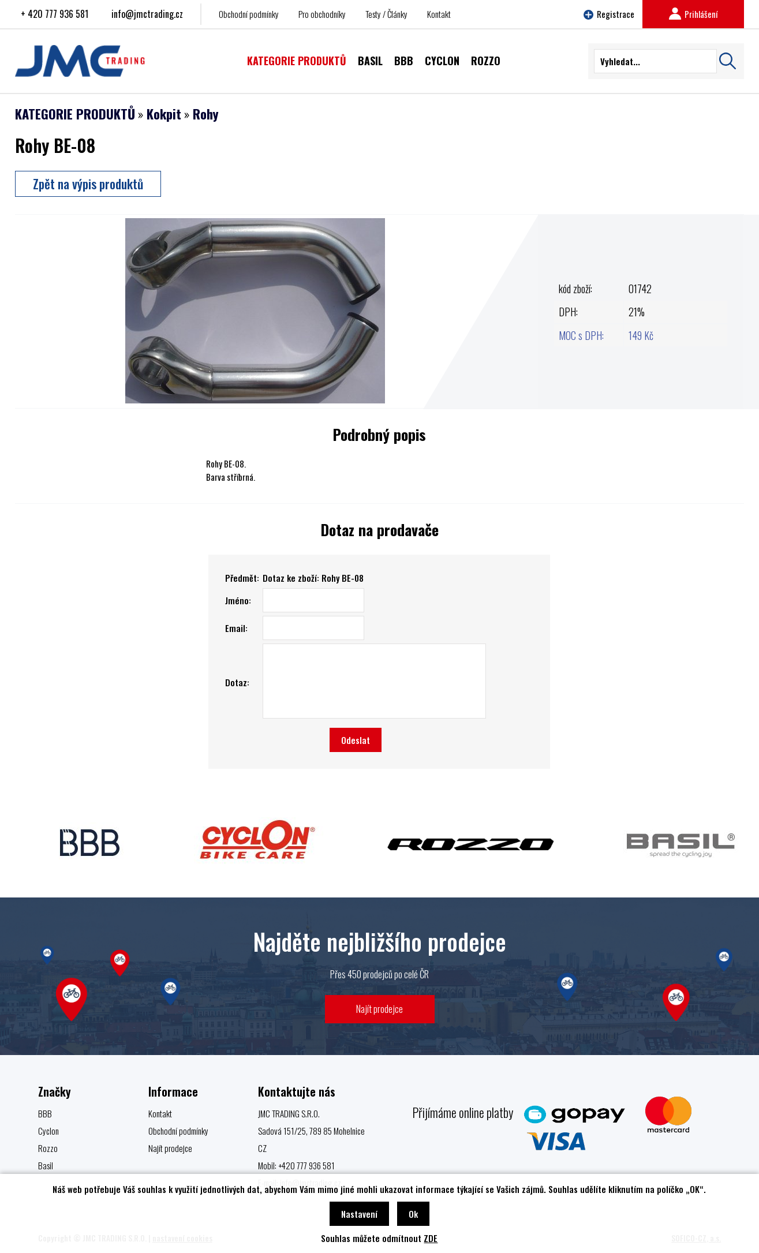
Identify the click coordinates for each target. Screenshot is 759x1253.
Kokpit (164, 114)
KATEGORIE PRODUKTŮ (75, 114)
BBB (45, 1113)
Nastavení (359, 1213)
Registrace (609, 14)
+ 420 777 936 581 (54, 14)
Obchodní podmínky (249, 14)
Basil (45, 1165)
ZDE (431, 1238)
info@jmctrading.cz (147, 14)
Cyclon (48, 1130)
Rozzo (48, 1148)
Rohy (205, 114)
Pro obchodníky (322, 14)
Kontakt (439, 14)
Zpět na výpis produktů (88, 183)
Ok (413, 1213)
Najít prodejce (379, 1008)
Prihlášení (693, 14)
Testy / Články (386, 14)
